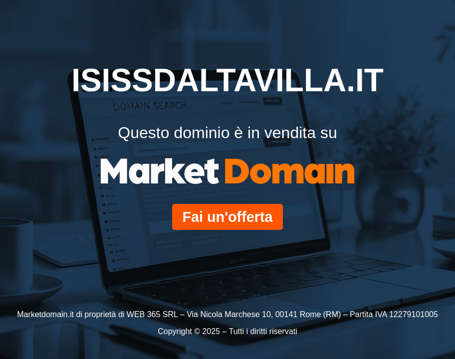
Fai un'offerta (227, 217)
